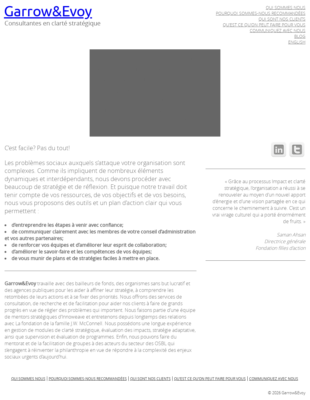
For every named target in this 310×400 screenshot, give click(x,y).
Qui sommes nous (285, 7)
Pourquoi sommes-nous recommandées (260, 13)
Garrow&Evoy (48, 11)
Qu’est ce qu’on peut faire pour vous (264, 25)
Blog (299, 36)
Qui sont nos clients (282, 19)
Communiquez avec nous (277, 30)
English (296, 42)
